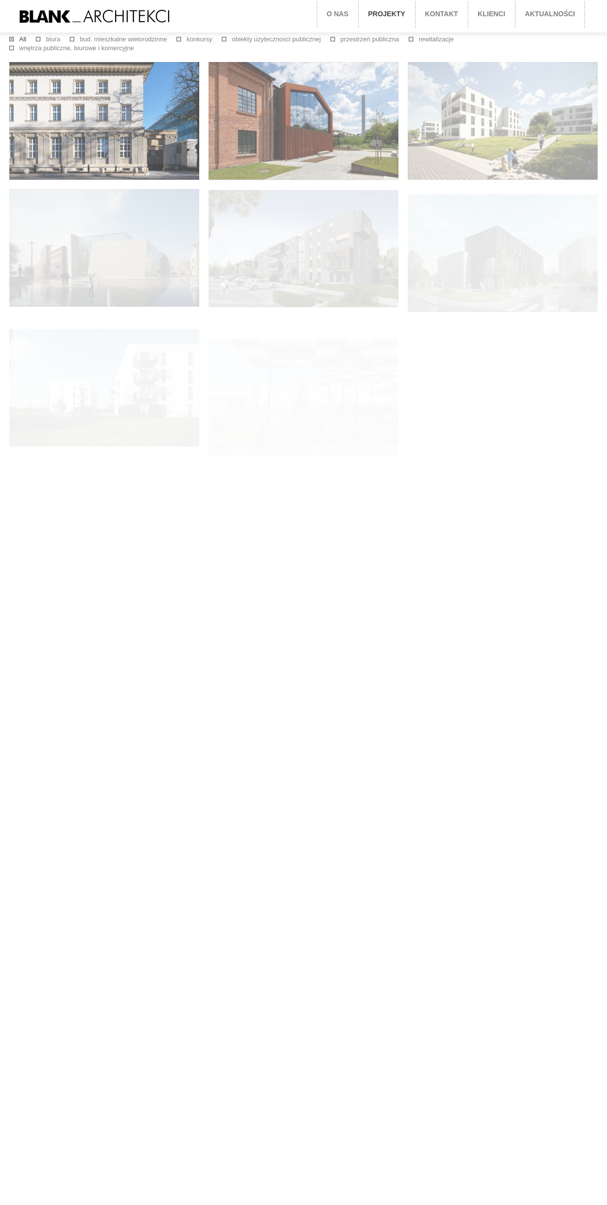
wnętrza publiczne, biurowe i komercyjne (76, 48)
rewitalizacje (436, 39)
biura (53, 39)
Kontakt (441, 13)
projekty (386, 13)
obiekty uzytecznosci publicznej (276, 39)
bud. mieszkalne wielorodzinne (123, 39)
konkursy (199, 39)
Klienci (491, 13)
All (22, 39)
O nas (337, 13)
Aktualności (550, 13)
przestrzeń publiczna (369, 39)
